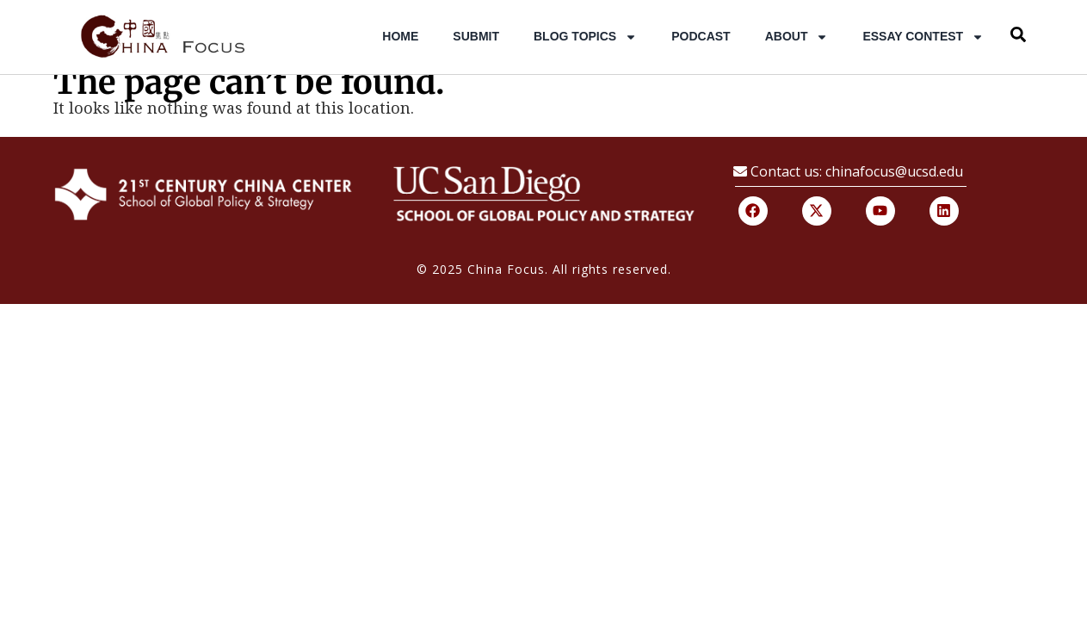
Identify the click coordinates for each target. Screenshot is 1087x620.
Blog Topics (585, 37)
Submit (476, 36)
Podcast (700, 36)
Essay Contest (923, 37)
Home (400, 36)
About (797, 37)
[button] (1018, 34)
